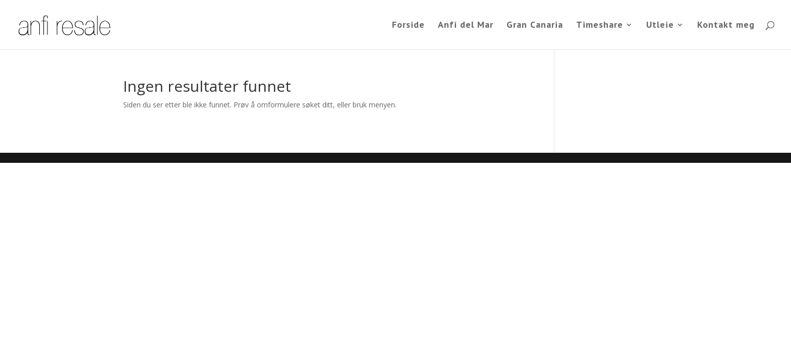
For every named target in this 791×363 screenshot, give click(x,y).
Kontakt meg (726, 25)
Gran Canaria (534, 25)
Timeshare (599, 25)
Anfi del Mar (465, 25)
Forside (408, 25)
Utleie (660, 25)
